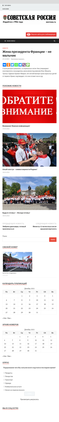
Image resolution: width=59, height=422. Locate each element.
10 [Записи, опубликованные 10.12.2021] (37, 300)
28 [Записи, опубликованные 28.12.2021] (14, 312)
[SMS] (28, 65)
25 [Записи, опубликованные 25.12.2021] (45, 308)
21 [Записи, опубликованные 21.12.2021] (14, 308)
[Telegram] (20, 65)
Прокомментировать (17, 59)
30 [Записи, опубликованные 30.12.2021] (29, 312)
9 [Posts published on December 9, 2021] (27, 340)
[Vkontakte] (4, 65)
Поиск (5, 236)
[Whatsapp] (16, 65)
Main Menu (11, 41)
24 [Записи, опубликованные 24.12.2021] (37, 308)
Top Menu (8, 5)
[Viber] (24, 65)
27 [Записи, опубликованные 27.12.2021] (6, 312)
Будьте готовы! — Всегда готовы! (16, 213)
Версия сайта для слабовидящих (41, 34)
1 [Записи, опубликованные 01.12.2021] (21, 296)
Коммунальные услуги (13, 387)
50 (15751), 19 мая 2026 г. (10, 273)
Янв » (9, 318)
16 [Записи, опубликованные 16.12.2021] (29, 304)
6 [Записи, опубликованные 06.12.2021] (6, 300)
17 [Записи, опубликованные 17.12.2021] (37, 304)
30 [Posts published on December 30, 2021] (28, 351)
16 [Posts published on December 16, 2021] (28, 344)
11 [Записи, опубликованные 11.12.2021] (45, 300)
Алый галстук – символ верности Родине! (20, 169)
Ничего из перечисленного (15, 390)
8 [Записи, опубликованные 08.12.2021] (21, 300)
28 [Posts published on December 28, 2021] (13, 351)
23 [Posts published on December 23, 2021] (28, 347)
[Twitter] (12, 65)
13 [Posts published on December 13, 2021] (5, 344)
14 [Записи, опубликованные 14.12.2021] (14, 304)
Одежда (8, 383)
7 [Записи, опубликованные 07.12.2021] (14, 300)
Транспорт (9, 380)
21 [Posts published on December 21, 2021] (13, 347)
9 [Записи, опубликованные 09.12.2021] (29, 300)
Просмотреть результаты (29, 399)
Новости (5, 48)
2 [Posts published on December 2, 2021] (27, 337)
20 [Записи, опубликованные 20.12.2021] (6, 308)
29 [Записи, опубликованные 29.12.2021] (22, 312)
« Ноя (4, 318)
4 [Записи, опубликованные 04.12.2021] (44, 296)
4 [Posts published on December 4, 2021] (42, 337)
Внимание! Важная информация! (16, 126)
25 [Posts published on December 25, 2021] (43, 347)
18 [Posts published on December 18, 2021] (43, 344)
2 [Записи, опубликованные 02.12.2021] (29, 296)
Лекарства (9, 376)
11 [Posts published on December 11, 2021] (43, 340)
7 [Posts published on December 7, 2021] (12, 340)
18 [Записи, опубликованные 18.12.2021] (45, 304)
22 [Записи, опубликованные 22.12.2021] (22, 308)
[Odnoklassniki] (8, 65)
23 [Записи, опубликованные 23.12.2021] (29, 308)
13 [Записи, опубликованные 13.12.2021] (6, 304)
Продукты (8, 373)
